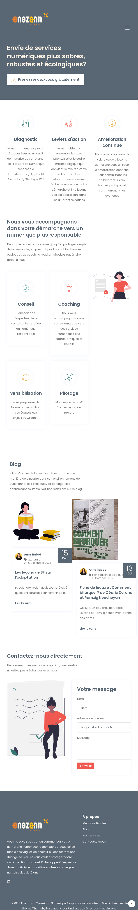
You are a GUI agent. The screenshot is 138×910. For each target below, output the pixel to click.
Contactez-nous (94, 835)
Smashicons (107, 902)
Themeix (38, 902)
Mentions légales (94, 817)
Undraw (73, 902)
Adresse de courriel (90, 712)
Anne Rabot (32, 548)
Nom (80, 692)
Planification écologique (107, 568)
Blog (85, 823)
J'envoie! (85, 759)
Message (83, 731)
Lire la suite (23, 597)
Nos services (91, 829)
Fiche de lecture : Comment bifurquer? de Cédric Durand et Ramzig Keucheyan (106, 585)
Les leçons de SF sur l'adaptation (33, 568)
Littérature (33, 553)
